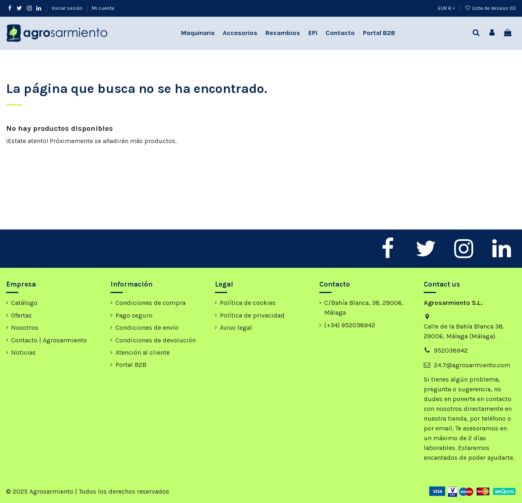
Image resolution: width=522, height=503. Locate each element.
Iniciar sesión (68, 8)
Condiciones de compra (150, 303)
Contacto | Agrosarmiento (49, 340)
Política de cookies (248, 303)
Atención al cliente (142, 352)
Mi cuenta (103, 8)
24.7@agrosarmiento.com (472, 365)
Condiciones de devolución (155, 340)
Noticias (23, 352)
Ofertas (21, 315)
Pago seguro (134, 315)
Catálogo (24, 303)
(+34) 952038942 (349, 325)
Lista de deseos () (490, 8)
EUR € (447, 8)
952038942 (451, 350)
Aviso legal (236, 327)
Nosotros (24, 327)
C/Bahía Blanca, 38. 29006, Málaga (363, 307)
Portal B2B (130, 364)
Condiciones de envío (147, 327)
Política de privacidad (252, 315)
